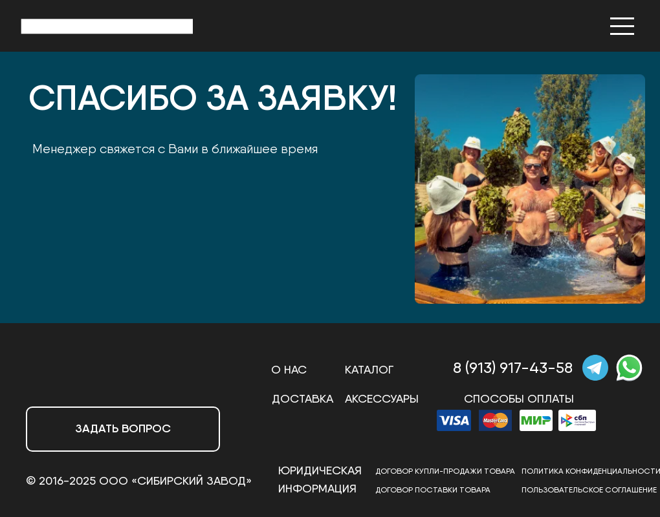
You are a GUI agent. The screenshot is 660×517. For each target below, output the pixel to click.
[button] (123, 429)
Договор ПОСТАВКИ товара (432, 489)
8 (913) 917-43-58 (513, 367)
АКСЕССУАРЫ (382, 398)
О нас (289, 369)
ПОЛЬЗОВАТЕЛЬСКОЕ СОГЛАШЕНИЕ (589, 489)
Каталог (369, 369)
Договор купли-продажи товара (445, 471)
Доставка (302, 398)
